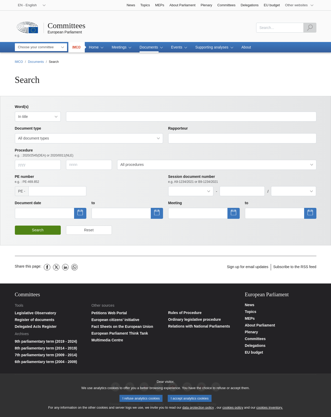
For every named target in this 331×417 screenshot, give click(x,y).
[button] (96, 47)
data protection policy (198, 408)
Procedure (44, 153)
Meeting (175, 203)
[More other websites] (299, 5)
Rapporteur (178, 128)
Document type (28, 128)
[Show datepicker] (44, 213)
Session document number (193, 179)
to (93, 203)
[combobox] (280, 28)
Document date (28, 203)
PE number (27, 179)
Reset (89, 230)
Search (37, 230)
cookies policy (232, 408)
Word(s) (22, 107)
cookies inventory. (269, 408)
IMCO (77, 47)
